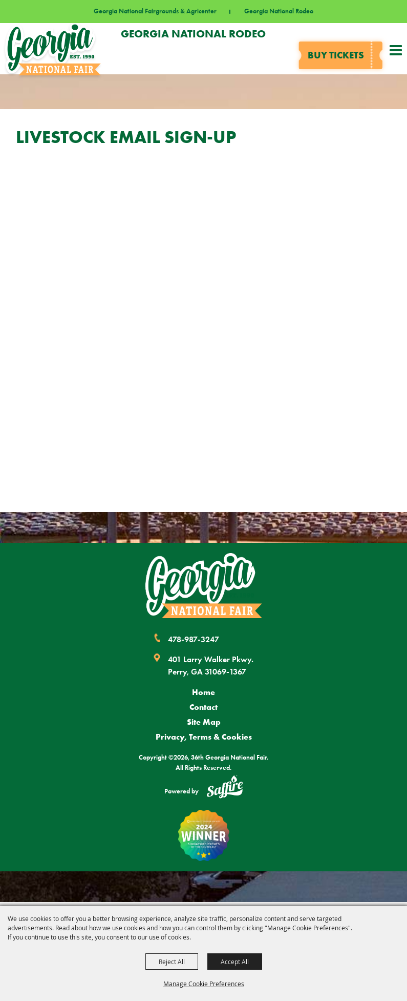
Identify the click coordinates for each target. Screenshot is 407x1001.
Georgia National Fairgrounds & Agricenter (155, 11)
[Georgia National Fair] (203, 585)
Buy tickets (336, 55)
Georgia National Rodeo (278, 11)
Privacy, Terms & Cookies (204, 736)
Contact (203, 707)
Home (203, 692)
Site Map (204, 722)
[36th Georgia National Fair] (53, 48)
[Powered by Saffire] (225, 788)
